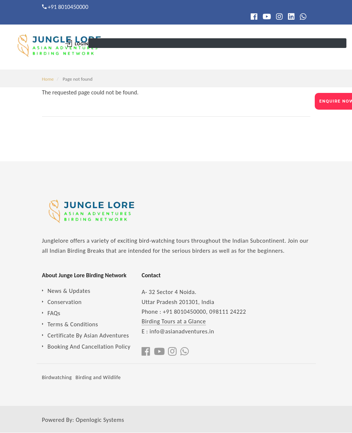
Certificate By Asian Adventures (88, 335)
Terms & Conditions (73, 324)
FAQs (54, 313)
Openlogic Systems (100, 419)
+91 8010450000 (68, 6)
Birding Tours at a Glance (174, 321)
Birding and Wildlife (98, 377)
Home (48, 79)
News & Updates (69, 290)
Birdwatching (57, 377)
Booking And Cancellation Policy (89, 346)
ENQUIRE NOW (335, 101)
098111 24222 (227, 311)
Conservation (65, 302)
